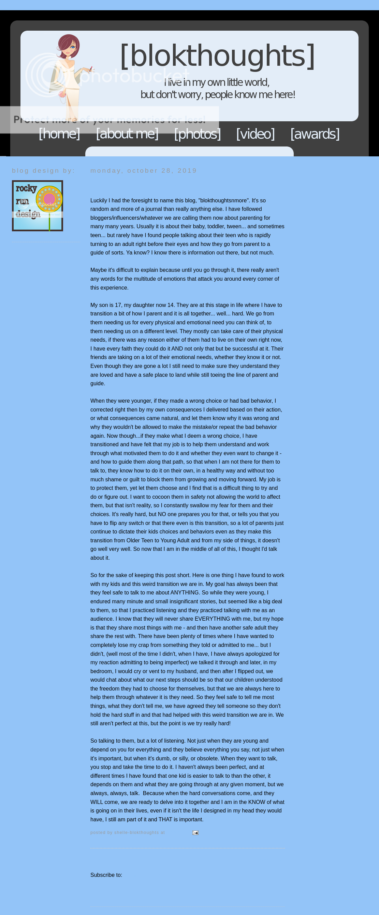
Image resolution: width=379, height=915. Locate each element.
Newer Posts (105, 860)
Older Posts (270, 860)
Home (59, 133)
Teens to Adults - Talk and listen (143, 184)
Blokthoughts (170, 83)
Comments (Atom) (146, 875)
